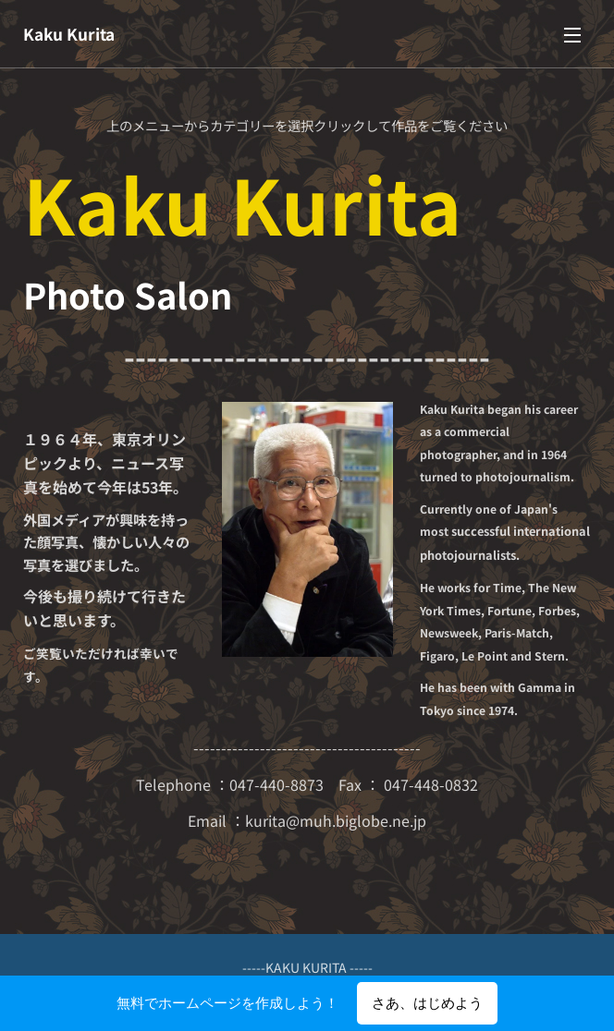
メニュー (572, 35)
